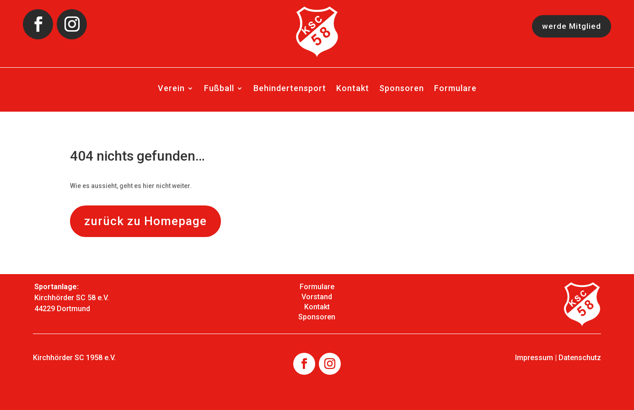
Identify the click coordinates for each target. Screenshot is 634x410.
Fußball (219, 89)
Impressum (534, 357)
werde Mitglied (570, 26)
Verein (171, 89)
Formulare (455, 89)
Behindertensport (289, 89)
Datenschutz (580, 357)
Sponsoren (401, 89)
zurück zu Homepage (145, 221)
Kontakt (352, 89)
